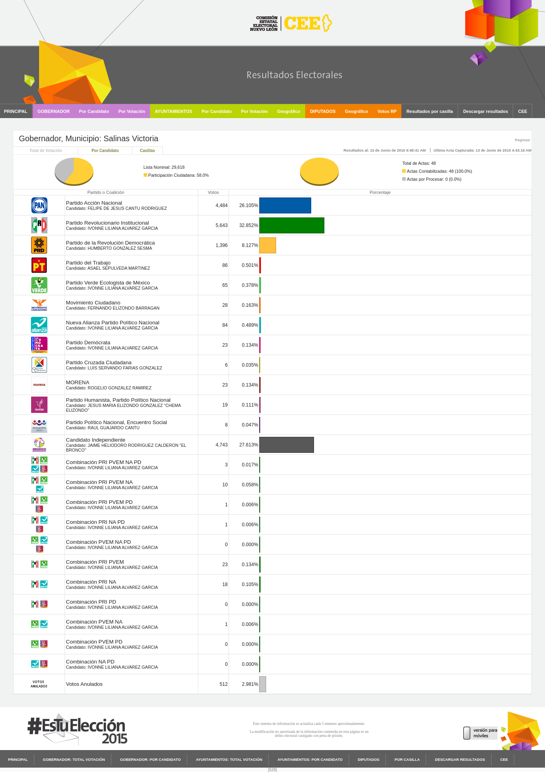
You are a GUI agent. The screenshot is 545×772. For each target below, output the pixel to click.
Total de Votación (46, 150)
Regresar (522, 140)
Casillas (147, 150)
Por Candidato (104, 150)
